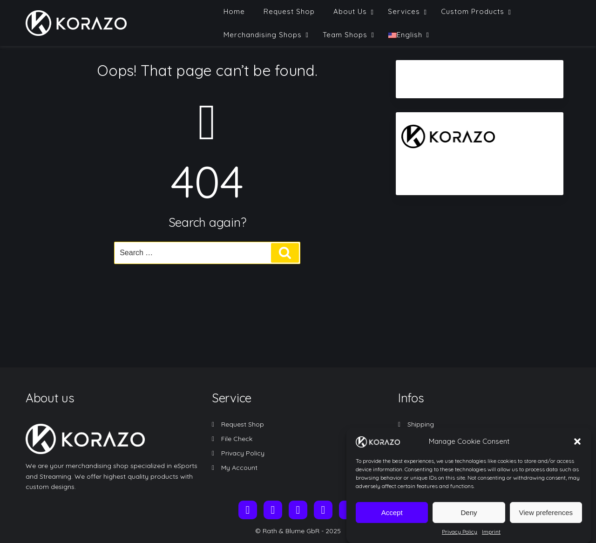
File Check (236, 438)
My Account (239, 467)
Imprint (491, 538)
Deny (469, 519)
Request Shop (242, 424)
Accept (392, 519)
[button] (577, 448)
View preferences (546, 519)
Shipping (420, 424)
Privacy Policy (459, 538)
